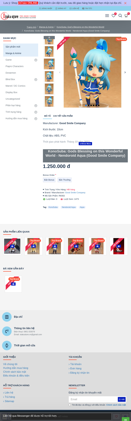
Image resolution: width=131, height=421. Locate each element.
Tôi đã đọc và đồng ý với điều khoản (97, 405)
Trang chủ (31, 27)
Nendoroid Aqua (69, 207)
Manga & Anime (46, 27)
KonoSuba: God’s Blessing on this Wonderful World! (80, 27)
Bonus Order (49, 175)
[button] (60, 72)
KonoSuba (53, 207)
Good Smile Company (75, 192)
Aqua (82, 207)
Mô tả (47, 116)
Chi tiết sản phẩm (63, 116)
